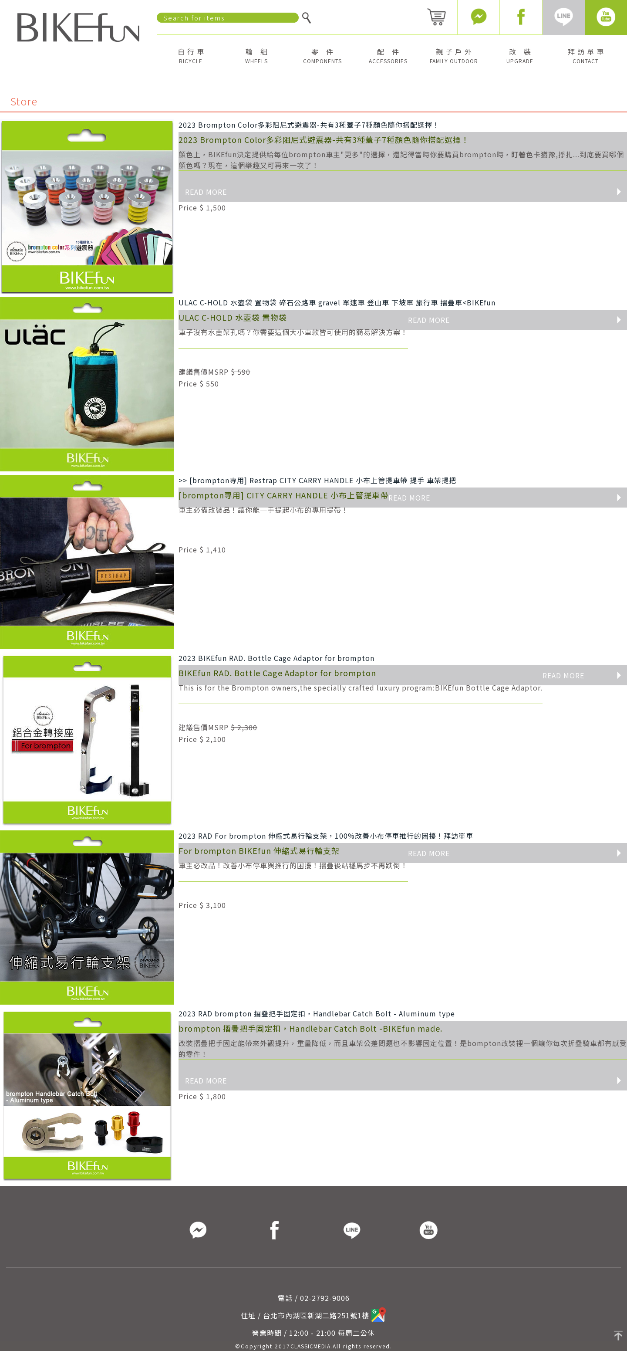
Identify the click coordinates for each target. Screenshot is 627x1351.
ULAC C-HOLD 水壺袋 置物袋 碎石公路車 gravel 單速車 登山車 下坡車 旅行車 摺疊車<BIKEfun (337, 302)
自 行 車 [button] (191, 55)
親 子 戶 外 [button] (454, 55)
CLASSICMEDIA (310, 1346)
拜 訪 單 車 (586, 55)
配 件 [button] (388, 55)
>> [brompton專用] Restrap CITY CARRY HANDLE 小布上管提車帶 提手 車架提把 (317, 480)
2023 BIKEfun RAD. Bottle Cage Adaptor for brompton (276, 658)
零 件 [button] (322, 55)
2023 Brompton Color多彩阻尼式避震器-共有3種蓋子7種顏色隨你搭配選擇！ (309, 124)
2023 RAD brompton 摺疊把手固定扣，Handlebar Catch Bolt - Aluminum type (317, 1013)
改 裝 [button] (519, 55)
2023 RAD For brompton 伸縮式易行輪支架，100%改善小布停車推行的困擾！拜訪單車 (326, 835)
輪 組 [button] (256, 55)
